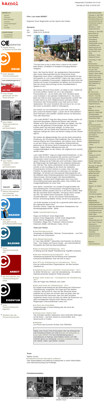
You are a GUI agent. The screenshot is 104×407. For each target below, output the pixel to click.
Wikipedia (38, 323)
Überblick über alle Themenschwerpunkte (11, 316)
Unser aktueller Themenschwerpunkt (10, 75)
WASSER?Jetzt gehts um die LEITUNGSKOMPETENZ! (12, 222)
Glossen (7, 17)
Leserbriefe (8, 35)
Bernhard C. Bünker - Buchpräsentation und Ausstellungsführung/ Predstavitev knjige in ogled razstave (96, 21)
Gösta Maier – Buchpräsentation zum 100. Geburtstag (96, 65)
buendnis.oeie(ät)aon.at (66, 339)
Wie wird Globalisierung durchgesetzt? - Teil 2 (51, 255)
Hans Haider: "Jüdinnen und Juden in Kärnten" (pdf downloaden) (11, 164)
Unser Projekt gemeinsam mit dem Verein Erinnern (10, 96)
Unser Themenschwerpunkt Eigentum (10, 307)
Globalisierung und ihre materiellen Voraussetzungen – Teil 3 (57, 270)
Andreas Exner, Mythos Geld (45, 313)
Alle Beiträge (9, 19)
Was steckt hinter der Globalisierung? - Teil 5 (51, 285)
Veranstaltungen (10, 24)
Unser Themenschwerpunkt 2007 (10, 250)
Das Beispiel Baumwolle (43, 239)
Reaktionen (8, 37)
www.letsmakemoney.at (48, 212)
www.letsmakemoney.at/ (43, 231)
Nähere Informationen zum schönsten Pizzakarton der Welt (11, 193)
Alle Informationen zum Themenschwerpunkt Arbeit (11, 279)
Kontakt (7, 28)
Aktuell (6, 15)
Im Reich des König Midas (44, 305)
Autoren (7, 22)
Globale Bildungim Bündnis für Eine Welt (12, 49)
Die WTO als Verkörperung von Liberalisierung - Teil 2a (55, 262)
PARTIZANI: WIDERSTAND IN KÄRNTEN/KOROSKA (95, 202)
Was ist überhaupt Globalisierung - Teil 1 (49, 249)
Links (6, 26)
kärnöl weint (93, 190)
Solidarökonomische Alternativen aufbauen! (44, 359)
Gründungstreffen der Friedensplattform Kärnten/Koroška (95, 127)
